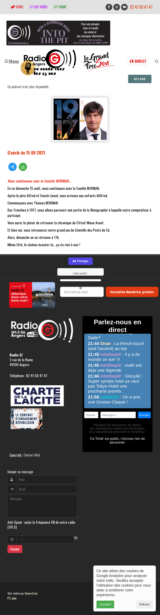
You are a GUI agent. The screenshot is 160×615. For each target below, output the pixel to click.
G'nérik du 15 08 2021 (26, 152)
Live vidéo (38, 6)
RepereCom (31, 593)
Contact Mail (32, 455)
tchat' (60, 6)
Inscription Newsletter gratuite (132, 291)
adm (12, 598)
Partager (80, 261)
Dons (17, 6)
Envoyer (15, 549)
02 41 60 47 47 (141, 7)
